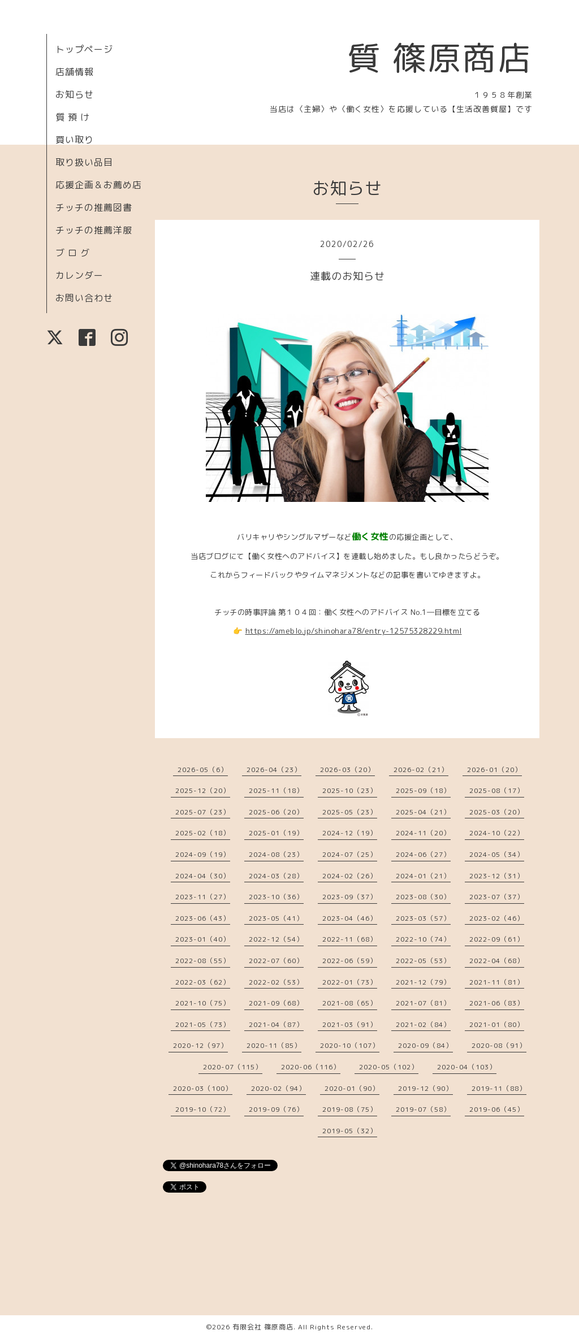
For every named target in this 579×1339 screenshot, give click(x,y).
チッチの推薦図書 (93, 207)
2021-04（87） (276, 1024)
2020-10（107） (349, 1045)
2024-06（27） (423, 854)
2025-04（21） (423, 812)
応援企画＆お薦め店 (98, 185)
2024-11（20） (423, 833)
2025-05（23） (349, 812)
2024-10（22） (496, 833)
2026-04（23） (274, 769)
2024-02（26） (349, 876)
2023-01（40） (202, 939)
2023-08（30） (423, 897)
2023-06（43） (202, 918)
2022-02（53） (276, 982)
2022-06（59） (349, 960)
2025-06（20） (276, 812)
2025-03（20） (496, 812)
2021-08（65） (349, 1003)
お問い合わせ (84, 298)
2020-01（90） (352, 1088)
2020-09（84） (425, 1045)
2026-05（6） (203, 769)
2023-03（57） (423, 918)
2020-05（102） (388, 1067)
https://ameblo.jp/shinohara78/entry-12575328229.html (353, 631)
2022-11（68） (349, 939)
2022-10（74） (423, 939)
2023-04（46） (349, 918)
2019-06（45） (496, 1109)
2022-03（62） (202, 982)
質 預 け (72, 117)
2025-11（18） (276, 790)
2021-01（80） (496, 1024)
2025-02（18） (202, 833)
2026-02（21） (421, 769)
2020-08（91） (499, 1045)
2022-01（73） (349, 982)
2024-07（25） (349, 854)
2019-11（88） (499, 1088)
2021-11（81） (496, 982)
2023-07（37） (496, 897)
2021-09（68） (276, 1003)
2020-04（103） (466, 1067)
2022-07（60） (276, 960)
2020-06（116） (310, 1067)
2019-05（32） (349, 1131)
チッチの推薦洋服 (93, 230)
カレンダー (79, 275)
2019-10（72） (202, 1109)
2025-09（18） (423, 790)
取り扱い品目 (84, 162)
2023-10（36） (276, 897)
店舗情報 (74, 72)
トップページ (84, 49)
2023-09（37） (349, 897)
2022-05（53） (423, 960)
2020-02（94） (278, 1088)
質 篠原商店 (440, 57)
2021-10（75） (202, 1003)
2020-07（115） (232, 1067)
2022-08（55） (202, 960)
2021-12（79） (423, 982)
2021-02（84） (423, 1024)
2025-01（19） (276, 833)
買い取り (74, 139)
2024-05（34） (496, 854)
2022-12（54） (276, 939)
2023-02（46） (496, 918)
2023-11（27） (202, 897)
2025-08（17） (496, 790)
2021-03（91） (349, 1024)
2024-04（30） (202, 876)
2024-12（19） (349, 833)
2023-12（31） (496, 876)
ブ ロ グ (72, 252)
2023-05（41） (276, 918)
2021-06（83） (496, 1003)
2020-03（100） (202, 1088)
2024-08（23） (276, 854)
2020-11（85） (274, 1045)
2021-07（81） (423, 1003)
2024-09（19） (202, 854)
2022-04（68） (496, 960)
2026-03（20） (347, 769)
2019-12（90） (425, 1088)
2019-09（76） (276, 1109)
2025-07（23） (202, 812)
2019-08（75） (349, 1109)
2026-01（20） (494, 769)
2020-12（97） (200, 1045)
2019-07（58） (423, 1109)
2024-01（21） (423, 876)
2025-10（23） (349, 790)
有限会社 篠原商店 (262, 1327)
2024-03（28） (276, 876)
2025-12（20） (202, 790)
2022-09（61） (496, 939)
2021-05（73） (202, 1024)
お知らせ (74, 94)
